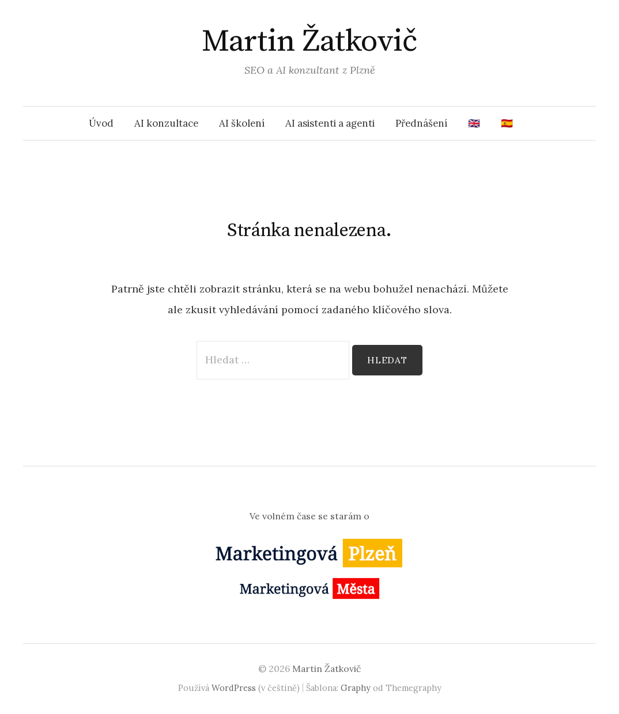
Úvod (101, 123)
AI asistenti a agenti (330, 123)
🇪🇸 (507, 123)
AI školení (242, 123)
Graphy (356, 687)
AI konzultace (166, 123)
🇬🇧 (474, 123)
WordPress (234, 687)
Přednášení (421, 123)
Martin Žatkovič (309, 41)
